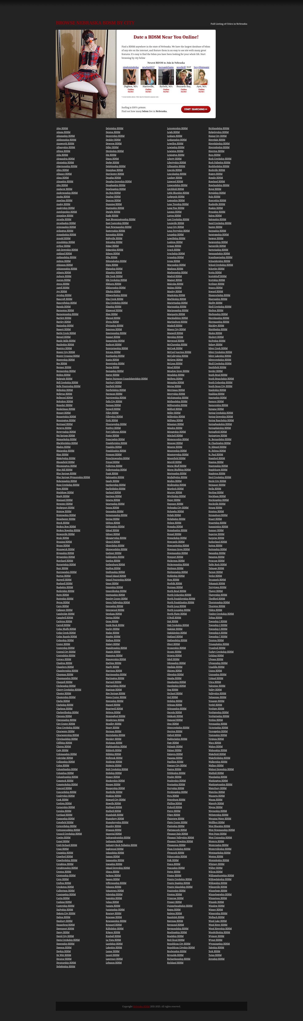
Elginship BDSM (114, 268)
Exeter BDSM (112, 374)
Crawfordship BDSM (66, 860)
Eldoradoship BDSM (116, 261)
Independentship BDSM (118, 837)
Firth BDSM (112, 420)
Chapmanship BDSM (67, 678)
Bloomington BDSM (66, 465)
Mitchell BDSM (175, 435)
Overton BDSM (174, 731)
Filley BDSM (112, 412)
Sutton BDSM (215, 545)
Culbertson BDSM (65, 890)
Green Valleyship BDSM (118, 602)
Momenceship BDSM (178, 439)
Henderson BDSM (115, 719)
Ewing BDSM (112, 367)
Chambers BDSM (65, 666)
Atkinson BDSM (64, 264)
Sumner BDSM (216, 530)
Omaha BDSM (174, 678)
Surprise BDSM (216, 537)
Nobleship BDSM (176, 575)
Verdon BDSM (216, 719)
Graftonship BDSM (115, 572)
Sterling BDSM (216, 492)
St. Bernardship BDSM (220, 439)
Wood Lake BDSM (218, 920)
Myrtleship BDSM (176, 496)
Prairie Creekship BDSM (179, 879)
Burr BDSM (62, 568)
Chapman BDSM (64, 674)
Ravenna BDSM (175, 920)
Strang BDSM (215, 507)
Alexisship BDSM (65, 162)
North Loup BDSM (176, 606)
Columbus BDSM (65, 773)
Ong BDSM (172, 689)
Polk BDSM (173, 860)
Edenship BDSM (114, 242)
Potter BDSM (173, 871)
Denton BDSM (113, 132)
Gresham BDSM (114, 613)
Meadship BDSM (175, 374)
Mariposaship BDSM (177, 310)
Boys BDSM (62, 488)
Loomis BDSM (174, 211)
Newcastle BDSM (176, 541)
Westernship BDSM (219, 845)
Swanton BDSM (216, 556)
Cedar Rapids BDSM (66, 636)
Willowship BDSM (218, 883)
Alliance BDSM (64, 173)
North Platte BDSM (177, 613)
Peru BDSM (173, 795)
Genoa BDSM (112, 507)
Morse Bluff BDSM (176, 465)
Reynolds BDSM (175, 955)
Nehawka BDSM (175, 511)
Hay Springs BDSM (115, 693)
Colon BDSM (62, 765)
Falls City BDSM (114, 401)
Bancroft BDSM (64, 298)
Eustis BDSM (112, 359)
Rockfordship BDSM (219, 166)
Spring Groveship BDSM (221, 416)
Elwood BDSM (113, 317)
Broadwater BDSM (65, 518)
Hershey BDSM (113, 738)
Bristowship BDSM (66, 515)
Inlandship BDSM (115, 852)
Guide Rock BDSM (115, 625)
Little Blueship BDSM (178, 192)
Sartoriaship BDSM (218, 249)
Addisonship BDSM (66, 139)
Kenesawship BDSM (116, 920)
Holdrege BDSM (114, 761)
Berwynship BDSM (66, 431)
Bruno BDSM (63, 545)
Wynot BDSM (215, 939)
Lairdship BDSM (114, 943)
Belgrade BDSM (64, 378)
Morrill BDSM (174, 462)
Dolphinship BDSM (116, 166)
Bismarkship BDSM (66, 439)
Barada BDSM (63, 306)
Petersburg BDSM (176, 799)
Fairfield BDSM (113, 386)
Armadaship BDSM (66, 234)
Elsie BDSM (112, 314)
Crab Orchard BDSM (66, 845)
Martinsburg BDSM (177, 321)
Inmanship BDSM (115, 860)
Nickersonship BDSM (178, 564)
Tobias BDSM (215, 617)
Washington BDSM (218, 780)
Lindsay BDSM (174, 177)
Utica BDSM (215, 682)
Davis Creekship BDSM (68, 939)
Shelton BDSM (216, 310)
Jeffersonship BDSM (116, 883)
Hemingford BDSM (115, 716)
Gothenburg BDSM (115, 564)
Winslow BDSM (217, 905)
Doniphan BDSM (114, 170)
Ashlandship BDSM (66, 257)
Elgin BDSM (112, 264)
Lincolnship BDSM (176, 173)
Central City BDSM (66, 651)
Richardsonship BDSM (178, 958)
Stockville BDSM (217, 503)
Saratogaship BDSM (219, 234)
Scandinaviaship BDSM (220, 257)
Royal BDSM (215, 189)
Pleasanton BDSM (176, 845)
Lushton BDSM (174, 242)
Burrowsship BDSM (66, 572)
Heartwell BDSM (114, 708)
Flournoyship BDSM (116, 424)
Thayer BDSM (216, 591)
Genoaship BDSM (115, 511)
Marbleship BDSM (176, 298)
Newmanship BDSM (177, 553)
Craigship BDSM (64, 852)
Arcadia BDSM (63, 219)
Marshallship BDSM (177, 317)
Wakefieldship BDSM (219, 757)
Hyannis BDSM (113, 829)
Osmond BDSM (175, 719)
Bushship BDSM (64, 587)
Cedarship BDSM (65, 640)
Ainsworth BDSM (65, 143)
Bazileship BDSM (65, 344)
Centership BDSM (65, 647)
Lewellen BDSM (175, 143)
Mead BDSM (173, 367)
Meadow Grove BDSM (178, 371)
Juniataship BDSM (115, 909)
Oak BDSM (172, 621)
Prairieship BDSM (176, 890)
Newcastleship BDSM (178, 545)
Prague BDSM (174, 875)
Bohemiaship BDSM (66, 481)
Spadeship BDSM (217, 390)
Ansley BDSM (63, 204)
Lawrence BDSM (114, 958)
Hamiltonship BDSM (116, 647)
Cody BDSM (62, 750)
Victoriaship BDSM (218, 727)
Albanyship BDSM (65, 147)
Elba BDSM (111, 257)
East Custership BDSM (117, 223)
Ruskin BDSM (216, 207)
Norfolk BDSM (174, 583)
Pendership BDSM (176, 780)
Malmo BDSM (174, 287)
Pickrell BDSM (174, 807)
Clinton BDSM (63, 746)
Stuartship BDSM (217, 522)
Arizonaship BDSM (66, 226)
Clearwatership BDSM (67, 735)
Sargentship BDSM (218, 242)
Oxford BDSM (174, 735)
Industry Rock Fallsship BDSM (121, 845)
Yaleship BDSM (216, 947)
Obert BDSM (173, 644)
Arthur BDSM (63, 245)
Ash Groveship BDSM (67, 249)
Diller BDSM (112, 147)
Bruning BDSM (64, 541)
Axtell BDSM (62, 287)
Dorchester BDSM (115, 173)
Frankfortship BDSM (116, 443)
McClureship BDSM (177, 344)
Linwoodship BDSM (177, 185)
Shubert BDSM (216, 336)
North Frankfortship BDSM (181, 598)
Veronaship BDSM (218, 723)
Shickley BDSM (216, 325)
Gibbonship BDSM (115, 526)
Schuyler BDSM (217, 268)
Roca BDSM (215, 154)
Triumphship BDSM (219, 644)
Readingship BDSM (177, 932)
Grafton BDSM (113, 568)
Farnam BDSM (113, 405)
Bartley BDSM (63, 321)
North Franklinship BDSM (180, 602)
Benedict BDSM (64, 405)
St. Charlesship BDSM (220, 443)
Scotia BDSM (215, 272)
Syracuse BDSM (217, 560)
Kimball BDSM (113, 936)
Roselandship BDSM (219, 185)
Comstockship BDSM (67, 784)
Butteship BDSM (64, 598)
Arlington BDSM (64, 230)
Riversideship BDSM (219, 147)
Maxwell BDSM (175, 333)
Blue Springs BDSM (66, 473)
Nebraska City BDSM (178, 507)
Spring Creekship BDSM (221, 412)
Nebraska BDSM (141, 1006)
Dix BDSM (111, 154)
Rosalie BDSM (216, 177)
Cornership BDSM (65, 807)
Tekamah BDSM (217, 583)
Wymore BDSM (216, 936)
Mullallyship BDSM (177, 477)
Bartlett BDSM (63, 317)
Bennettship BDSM (66, 416)
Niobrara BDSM (175, 568)
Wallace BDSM (216, 765)
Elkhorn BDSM (113, 283)
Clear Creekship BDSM (68, 727)
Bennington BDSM (66, 420)
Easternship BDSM (115, 230)
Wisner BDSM (216, 909)
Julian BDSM (112, 901)
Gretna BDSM (113, 617)
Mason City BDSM (176, 329)
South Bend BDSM (218, 374)
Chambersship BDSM (67, 670)
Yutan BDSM (215, 955)
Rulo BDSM (214, 196)
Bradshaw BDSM (65, 492)
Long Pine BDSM (175, 207)
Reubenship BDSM (176, 951)
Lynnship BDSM (175, 257)
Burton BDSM (63, 575)
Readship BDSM (175, 936)
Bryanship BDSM (65, 553)
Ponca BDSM (173, 864)
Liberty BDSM (174, 158)
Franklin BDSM (114, 446)
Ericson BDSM (113, 352)
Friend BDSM (113, 462)
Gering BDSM (113, 518)
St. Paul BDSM (216, 454)
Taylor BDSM (215, 575)
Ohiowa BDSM (174, 670)
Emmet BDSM (113, 336)
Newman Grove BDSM (178, 549)
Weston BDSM (216, 856)
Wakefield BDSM (217, 754)
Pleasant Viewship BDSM (180, 841)
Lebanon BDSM (114, 962)
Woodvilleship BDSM (219, 932)
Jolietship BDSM (114, 894)
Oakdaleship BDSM (177, 632)
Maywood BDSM (175, 340)
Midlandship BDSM (177, 401)
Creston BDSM (63, 871)
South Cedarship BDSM (220, 382)
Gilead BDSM (112, 530)
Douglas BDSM (113, 177)
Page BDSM (173, 742)
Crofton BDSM (63, 883)
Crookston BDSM (65, 886)
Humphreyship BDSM (117, 822)
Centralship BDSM (65, 655)
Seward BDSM (216, 291)
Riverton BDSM (216, 151)
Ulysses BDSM (216, 659)
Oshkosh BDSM (175, 716)
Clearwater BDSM (65, 731)
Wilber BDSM (215, 867)
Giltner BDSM (113, 534)
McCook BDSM (174, 348)
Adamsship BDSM (65, 135)
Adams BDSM (63, 132)
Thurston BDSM (217, 606)
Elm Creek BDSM (114, 298)
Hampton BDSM (114, 655)
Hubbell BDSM (113, 810)
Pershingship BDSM (177, 792)
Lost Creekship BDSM (178, 219)
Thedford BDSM (217, 598)
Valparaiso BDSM (217, 697)
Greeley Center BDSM (117, 598)
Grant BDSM (112, 583)
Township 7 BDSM (218, 636)
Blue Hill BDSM (64, 469)
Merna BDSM (174, 386)
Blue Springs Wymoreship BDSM (73, 477)
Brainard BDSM (64, 499)
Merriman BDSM (176, 390)
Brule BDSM (62, 537)
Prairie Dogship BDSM (178, 883)
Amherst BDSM (64, 189)
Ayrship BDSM (63, 295)
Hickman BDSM (114, 742)
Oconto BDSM (174, 651)
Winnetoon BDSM (218, 898)
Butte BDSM (62, 594)
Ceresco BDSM (63, 659)
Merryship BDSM (176, 393)
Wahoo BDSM (216, 746)
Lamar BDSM (113, 951)
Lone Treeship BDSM (178, 204)
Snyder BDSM (216, 371)
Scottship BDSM (217, 280)
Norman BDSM (175, 587)
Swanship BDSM (217, 553)
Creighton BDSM (64, 864)
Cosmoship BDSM (65, 818)
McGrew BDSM (175, 359)
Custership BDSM (65, 905)
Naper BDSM (173, 499)
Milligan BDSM (175, 420)
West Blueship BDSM (219, 826)
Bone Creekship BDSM (67, 484)
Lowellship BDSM (176, 238)
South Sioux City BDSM (220, 386)
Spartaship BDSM (218, 397)
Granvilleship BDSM (116, 591)
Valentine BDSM (217, 685)
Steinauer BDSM (217, 484)
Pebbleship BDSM (176, 773)
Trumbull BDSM (217, 647)
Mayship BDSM (175, 336)
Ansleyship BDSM (65, 207)
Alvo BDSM (62, 185)
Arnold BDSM (63, 238)
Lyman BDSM (174, 245)
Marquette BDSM (176, 314)
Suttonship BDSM (218, 549)
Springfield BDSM (218, 431)
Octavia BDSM (174, 655)
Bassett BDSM (63, 329)
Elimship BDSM (114, 272)
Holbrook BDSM (114, 757)
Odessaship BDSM (176, 663)
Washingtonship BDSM (220, 784)
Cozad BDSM (62, 841)
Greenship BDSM (114, 606)
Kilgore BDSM (113, 932)
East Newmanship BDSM (119, 226)
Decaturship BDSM (66, 962)
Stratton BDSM (216, 511)
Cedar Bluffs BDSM (66, 628)
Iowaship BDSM (114, 864)
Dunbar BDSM (113, 196)
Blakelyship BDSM (65, 458)
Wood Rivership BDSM (220, 928)
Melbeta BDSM (174, 378)
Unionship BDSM (217, 674)
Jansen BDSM (113, 879)
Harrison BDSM (114, 670)
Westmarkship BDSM (219, 852)
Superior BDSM (216, 534)
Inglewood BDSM (115, 848)
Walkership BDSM (218, 761)
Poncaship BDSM (176, 867)
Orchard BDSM (174, 693)
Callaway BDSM (64, 609)
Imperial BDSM (114, 833)
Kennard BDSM (114, 924)
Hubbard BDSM (114, 807)
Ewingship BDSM (115, 371)
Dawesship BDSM (65, 943)
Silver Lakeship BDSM (220, 355)
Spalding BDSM (217, 393)
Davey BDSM (62, 932)
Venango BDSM (216, 700)
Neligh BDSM (174, 515)
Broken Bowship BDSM (68, 530)
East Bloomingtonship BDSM (121, 219)
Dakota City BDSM (65, 913)
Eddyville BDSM (114, 238)
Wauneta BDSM (217, 795)
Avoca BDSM (62, 283)
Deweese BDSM (114, 143)
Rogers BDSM (215, 173)
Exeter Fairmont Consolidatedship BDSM (127, 378)
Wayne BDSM (215, 807)
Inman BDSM (113, 856)
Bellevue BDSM (64, 393)
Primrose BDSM (175, 898)
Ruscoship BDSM (217, 200)
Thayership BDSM (218, 594)
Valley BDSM (215, 689)
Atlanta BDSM (63, 272)
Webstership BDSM (218, 814)
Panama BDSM (174, 757)
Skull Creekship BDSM (220, 363)
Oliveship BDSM (175, 674)
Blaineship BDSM (65, 450)
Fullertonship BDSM (116, 469)
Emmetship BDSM (115, 340)
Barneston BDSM (65, 310)
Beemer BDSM (63, 367)
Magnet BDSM (174, 280)
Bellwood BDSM (64, 397)
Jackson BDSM (113, 875)
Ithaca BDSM (112, 871)
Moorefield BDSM (176, 458)
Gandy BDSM (112, 481)
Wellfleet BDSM (217, 822)
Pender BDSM (174, 776)
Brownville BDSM (65, 534)
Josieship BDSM (114, 898)
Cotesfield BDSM (64, 822)
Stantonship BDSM (218, 465)
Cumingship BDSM (66, 894)
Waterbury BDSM (218, 788)
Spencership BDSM (218, 405)
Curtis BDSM (63, 898)
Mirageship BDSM (176, 431)
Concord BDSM (64, 788)
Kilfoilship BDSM (115, 928)
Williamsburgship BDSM (221, 875)
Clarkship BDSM (64, 704)
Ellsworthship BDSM (116, 295)
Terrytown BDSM (217, 587)
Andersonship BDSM (67, 192)
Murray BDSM (174, 492)
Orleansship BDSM (176, 708)
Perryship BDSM (175, 788)
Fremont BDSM (114, 454)
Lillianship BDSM (176, 166)
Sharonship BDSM (218, 298)
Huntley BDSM (113, 826)
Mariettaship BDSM (177, 302)
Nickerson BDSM (176, 560)
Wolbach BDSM (217, 917)
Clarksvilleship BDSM (67, 712)
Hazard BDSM (113, 704)
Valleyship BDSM (217, 693)
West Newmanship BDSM (222, 829)
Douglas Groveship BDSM (119, 181)
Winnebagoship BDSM (220, 894)
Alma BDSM (62, 177)
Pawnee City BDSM (177, 765)
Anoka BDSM (63, 196)
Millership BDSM (176, 416)
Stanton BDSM (216, 462)
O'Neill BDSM (174, 617)
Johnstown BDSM (115, 890)
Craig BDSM (62, 848)
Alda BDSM (62, 154)
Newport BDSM (175, 556)
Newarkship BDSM (177, 537)
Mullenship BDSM (176, 484)
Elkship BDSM (113, 291)
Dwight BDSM (113, 211)
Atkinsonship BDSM (66, 268)
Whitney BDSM (216, 864)
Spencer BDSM (216, 401)
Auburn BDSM (63, 276)
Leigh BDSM (173, 132)
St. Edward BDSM (217, 446)
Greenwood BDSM (115, 609)
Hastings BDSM (114, 689)
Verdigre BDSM (216, 708)
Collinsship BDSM (65, 761)
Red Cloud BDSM (176, 939)
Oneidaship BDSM (176, 685)
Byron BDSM (63, 602)
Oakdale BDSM (174, 628)
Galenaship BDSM (115, 477)
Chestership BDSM (66, 697)
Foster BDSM (112, 435)
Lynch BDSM (173, 249)
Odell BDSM (173, 659)
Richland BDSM (175, 962)
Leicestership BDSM (177, 128)
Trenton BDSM (216, 640)
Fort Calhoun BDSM (116, 431)
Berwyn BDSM (63, 427)
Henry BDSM (112, 727)
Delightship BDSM (65, 966)
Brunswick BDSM (65, 549)
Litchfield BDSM (175, 189)
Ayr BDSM (61, 291)
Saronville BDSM (217, 245)
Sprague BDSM (216, 408)
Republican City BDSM (178, 943)
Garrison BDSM (114, 496)
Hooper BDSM (113, 784)
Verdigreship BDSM (219, 712)
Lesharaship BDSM (177, 139)
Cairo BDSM (62, 606)
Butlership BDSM (65, 591)
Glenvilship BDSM (115, 545)
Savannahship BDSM (219, 253)
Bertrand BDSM (64, 424)
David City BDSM (65, 936)
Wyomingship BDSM (219, 943)
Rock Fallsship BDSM (219, 162)
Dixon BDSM (112, 158)
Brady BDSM (62, 496)
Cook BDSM (62, 799)
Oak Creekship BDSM (178, 625)
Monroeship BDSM (177, 450)
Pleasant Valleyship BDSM (180, 837)
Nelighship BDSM (176, 518)
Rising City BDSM (218, 135)
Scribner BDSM (216, 283)
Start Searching (196, 109)
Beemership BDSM (66, 371)
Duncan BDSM (113, 200)
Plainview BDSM (175, 818)
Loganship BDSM (176, 200)
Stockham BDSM (217, 496)
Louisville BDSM (175, 223)
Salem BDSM (215, 215)
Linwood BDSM (175, 181)
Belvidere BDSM (64, 401)
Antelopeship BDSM (66, 211)
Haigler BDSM (113, 636)
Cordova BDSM (64, 803)
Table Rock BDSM (218, 564)
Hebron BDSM (113, 712)
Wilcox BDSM (216, 871)
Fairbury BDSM (114, 382)
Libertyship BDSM (176, 162)
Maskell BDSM (174, 325)
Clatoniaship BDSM (66, 719)
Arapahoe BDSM (64, 215)
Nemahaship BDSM (177, 530)
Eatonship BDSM (114, 234)
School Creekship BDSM (221, 264)
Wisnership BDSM (218, 913)
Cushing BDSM (64, 901)
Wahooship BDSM (218, 750)
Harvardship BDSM (116, 685)
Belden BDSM (63, 374)
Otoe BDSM (173, 723)
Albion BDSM (63, 151)
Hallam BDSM (113, 640)
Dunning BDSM (114, 204)
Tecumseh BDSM (217, 579)
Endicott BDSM (114, 344)
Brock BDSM (62, 522)
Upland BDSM (216, 678)
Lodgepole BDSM (175, 196)
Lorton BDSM (174, 215)
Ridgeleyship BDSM (219, 132)
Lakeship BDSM (114, 947)
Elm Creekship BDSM (117, 302)
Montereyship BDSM (178, 454)
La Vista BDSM (113, 939)
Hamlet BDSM (113, 651)
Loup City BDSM (175, 226)
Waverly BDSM (216, 803)
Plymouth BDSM (175, 852)
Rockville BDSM (217, 170)
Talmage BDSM (216, 568)
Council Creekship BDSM (69, 833)
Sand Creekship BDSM (220, 223)
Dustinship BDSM (115, 207)
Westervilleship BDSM (220, 848)
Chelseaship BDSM (66, 685)
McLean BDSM (174, 363)
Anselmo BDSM (64, 200)
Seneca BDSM (216, 287)
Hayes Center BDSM (116, 697)
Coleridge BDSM (64, 757)
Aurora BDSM (63, 280)
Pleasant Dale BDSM (177, 833)
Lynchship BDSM (176, 253)
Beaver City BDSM (65, 352)
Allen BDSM (62, 170)
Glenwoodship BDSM (116, 549)
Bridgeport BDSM (65, 507)
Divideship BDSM (115, 151)
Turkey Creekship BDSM (221, 651)
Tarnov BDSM (216, 572)
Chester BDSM (63, 693)
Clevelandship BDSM (67, 738)
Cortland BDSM (64, 814)
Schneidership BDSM (219, 261)
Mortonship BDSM (176, 473)
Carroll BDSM (63, 625)
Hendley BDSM (113, 723)
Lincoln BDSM (174, 170)
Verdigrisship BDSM (219, 716)
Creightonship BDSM (67, 867)
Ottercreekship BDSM (178, 727)
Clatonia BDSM (64, 716)
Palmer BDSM (174, 750)
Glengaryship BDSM (116, 537)
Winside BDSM (216, 901)
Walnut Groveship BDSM (221, 769)
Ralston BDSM (174, 913)
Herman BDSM (113, 731)
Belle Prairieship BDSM (68, 386)
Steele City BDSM (217, 481)
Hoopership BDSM (115, 788)
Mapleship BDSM (176, 295)
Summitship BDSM (218, 526)
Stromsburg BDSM (218, 515)
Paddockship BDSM (177, 738)
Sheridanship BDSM (219, 317)
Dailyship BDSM (64, 909)
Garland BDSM (113, 492)
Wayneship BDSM (218, 810)
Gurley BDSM (113, 628)
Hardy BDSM (112, 666)
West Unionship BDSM (220, 837)
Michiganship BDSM (177, 397)
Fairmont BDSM (114, 393)
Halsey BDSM (113, 644)
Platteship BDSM (175, 826)
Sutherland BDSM (218, 541)
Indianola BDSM (114, 841)
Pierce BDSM (173, 810)
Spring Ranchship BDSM (221, 420)
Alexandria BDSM (65, 158)
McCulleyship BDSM (177, 355)
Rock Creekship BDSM (220, 158)
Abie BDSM (62, 128)
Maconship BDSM (176, 264)
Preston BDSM (174, 894)
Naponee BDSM (175, 503)
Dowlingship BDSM (116, 189)
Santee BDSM (215, 226)
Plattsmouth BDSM (177, 829)
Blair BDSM (62, 454)
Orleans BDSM (174, 704)
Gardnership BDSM (116, 484)
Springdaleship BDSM (220, 427)
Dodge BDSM (112, 162)
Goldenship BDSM (115, 556)
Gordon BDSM (113, 560)
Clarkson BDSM (64, 708)
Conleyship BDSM (65, 795)
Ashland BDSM (64, 253)
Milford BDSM (174, 408)
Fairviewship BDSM (116, 397)
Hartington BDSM (115, 678)
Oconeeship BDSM (176, 647)
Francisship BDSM (115, 439)
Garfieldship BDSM (115, 488)
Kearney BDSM (113, 913)
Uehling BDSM (216, 655)
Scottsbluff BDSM (218, 276)
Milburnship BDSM (177, 405)
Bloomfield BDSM (65, 462)
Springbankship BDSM (220, 424)
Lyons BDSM (173, 261)
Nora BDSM (173, 579)
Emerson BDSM (114, 329)
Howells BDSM (113, 803)
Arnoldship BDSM (65, 242)
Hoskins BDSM (113, 795)
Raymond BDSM (175, 924)
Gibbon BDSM (113, 522)
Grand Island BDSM (116, 575)
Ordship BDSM (174, 700)
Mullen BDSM (174, 481)
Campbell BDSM (64, 617)
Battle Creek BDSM (66, 333)
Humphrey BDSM (115, 818)
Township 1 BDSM (218, 621)
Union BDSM (215, 670)
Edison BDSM (113, 253)
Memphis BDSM (175, 382)
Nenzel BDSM (174, 534)
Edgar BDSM (112, 245)
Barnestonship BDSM (67, 314)
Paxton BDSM (174, 769)
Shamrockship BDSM (219, 295)
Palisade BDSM (174, 746)
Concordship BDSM (66, 792)
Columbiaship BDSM (67, 769)
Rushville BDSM (217, 204)
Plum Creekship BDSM (178, 848)
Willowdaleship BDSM (220, 879)
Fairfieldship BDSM (116, 390)
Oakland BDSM (175, 636)
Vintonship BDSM (218, 735)
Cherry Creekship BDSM (68, 689)
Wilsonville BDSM (218, 886)
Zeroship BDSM (217, 958)
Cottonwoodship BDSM (68, 829)
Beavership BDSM (65, 359)
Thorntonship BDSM (219, 602)
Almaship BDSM (64, 181)
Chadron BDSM (64, 663)
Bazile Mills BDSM (66, 340)
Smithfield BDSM (217, 367)
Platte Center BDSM (177, 822)
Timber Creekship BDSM (221, 613)
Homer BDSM (113, 776)
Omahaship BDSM (176, 682)
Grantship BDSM (114, 587)
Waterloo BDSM (217, 792)
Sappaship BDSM (217, 230)
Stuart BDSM (215, 518)
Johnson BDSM (113, 886)
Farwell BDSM (113, 408)
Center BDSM (63, 644)
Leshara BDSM (174, 135)
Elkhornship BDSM (116, 287)
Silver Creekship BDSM (220, 352)
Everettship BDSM (115, 363)
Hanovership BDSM (116, 659)
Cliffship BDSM (64, 742)
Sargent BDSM (216, 238)
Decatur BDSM (64, 958)
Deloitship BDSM (114, 128)
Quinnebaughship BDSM (179, 905)
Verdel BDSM (215, 704)
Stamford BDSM (217, 458)
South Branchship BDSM (221, 378)
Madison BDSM (175, 268)
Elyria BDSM (112, 321)
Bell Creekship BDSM (67, 382)
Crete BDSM (62, 879)
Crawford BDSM (64, 856)
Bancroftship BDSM (66, 302)
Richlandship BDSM (219, 128)
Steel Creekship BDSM (220, 477)
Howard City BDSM (116, 799)
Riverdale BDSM (217, 139)
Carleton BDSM (64, 621)
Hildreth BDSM (114, 750)
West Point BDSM (218, 833)
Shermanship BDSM (219, 321)
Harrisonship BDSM (116, 674)
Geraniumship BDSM (116, 515)
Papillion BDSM (175, 761)
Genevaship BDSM (115, 503)
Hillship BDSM (113, 754)
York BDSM (214, 951)
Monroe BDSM (174, 446)
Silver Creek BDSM (218, 348)
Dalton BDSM (63, 917)
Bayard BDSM (63, 336)
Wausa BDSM (215, 799)
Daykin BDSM (63, 951)
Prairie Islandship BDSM (180, 886)
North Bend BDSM (176, 591)
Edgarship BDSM (114, 249)
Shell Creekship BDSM (220, 306)
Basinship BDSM (64, 325)
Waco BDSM (215, 742)
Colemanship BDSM (66, 754)
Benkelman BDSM (65, 408)
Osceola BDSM (174, 712)
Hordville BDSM (114, 792)
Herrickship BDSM (115, 735)
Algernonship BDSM (66, 166)
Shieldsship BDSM (218, 329)
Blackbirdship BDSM (67, 443)
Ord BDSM (172, 697)
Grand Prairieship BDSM (118, 579)
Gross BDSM (112, 621)
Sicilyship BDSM (217, 340)
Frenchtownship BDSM (118, 458)
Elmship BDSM (113, 306)
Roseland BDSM (217, 181)
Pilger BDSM (173, 814)
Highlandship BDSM (116, 746)
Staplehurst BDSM (218, 469)
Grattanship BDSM (115, 594)
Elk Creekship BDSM (116, 280)
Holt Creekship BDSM (117, 769)
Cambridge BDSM (65, 613)
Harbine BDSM (113, 663)
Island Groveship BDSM (118, 867)
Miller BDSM (174, 412)
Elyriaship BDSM (114, 325)
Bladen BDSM (63, 446)
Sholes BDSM (215, 333)
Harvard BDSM (113, 682)
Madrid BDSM (174, 276)
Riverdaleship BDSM (219, 143)
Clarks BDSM (63, 700)
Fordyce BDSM (113, 427)
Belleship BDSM (64, 390)
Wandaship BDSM (218, 776)
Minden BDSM (174, 427)
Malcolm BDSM (175, 283)
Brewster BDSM (64, 503)
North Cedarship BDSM (179, 594)
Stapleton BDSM (217, 473)
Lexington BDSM (175, 154)
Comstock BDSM (64, 780)
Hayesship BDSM (114, 700)
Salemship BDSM (217, 219)
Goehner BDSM (113, 553)
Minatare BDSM (175, 424)
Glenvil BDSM (113, 541)
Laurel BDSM (113, 955)
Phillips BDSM (174, 803)
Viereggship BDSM (218, 731)
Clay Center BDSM (65, 723)
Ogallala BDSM (174, 666)
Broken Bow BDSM (66, 526)
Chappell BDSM (64, 682)
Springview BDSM (218, 435)
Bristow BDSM (63, 511)
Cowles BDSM (63, 837)
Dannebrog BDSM (65, 924)
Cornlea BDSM (63, 810)
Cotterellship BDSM (66, 826)
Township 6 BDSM (218, 632)
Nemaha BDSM (175, 526)
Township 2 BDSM (218, 625)
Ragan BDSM (174, 909)
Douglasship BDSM (115, 185)
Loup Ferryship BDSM (178, 230)
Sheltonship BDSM (218, 314)
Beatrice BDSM (64, 348)
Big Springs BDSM (65, 435)
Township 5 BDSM (218, 628)
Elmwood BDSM (114, 310)
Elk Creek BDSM (114, 276)
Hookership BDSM (115, 780)
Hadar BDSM (112, 632)
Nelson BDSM (174, 522)
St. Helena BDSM (217, 450)
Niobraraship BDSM (177, 572)
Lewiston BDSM (175, 151)
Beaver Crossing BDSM (68, 355)
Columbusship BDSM (67, 776)
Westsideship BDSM (219, 860)
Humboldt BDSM (114, 814)
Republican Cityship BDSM (181, 947)
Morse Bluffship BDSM (179, 469)
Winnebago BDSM (218, 890)
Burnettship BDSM (66, 564)
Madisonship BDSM (177, 272)
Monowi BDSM (175, 443)
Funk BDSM (112, 473)
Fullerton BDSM (114, 465)
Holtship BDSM (114, 773)
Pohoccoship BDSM (177, 856)
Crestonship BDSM (66, 875)
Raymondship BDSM (177, 928)
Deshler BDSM (113, 139)
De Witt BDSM (63, 955)
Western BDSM (216, 841)
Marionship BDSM (176, 306)
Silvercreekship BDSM (220, 359)
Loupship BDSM (175, 234)
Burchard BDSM (64, 560)
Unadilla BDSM (216, 666)
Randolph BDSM (175, 917)
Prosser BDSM (174, 901)
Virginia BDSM (216, 738)
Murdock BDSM (175, 488)
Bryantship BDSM (65, 556)
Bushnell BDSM (64, 583)
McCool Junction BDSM (179, 352)
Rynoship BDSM (217, 211)
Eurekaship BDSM (115, 355)
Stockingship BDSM (219, 499)
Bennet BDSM (63, 412)
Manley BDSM (174, 291)
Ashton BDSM (63, 261)
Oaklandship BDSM (177, 640)
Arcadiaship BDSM (66, 223)
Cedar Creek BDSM (66, 632)
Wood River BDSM (218, 924)
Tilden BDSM (215, 609)
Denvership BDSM (115, 135)
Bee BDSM (61, 363)
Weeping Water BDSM (220, 818)
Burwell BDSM (64, 579)
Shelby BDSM (215, 302)
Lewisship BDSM (175, 147)
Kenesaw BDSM (114, 917)
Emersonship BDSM (116, 333)
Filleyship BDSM (114, 416)
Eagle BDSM (112, 215)
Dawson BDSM (64, 947)
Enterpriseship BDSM (117, 348)
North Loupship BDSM (178, 609)
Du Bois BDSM (113, 192)
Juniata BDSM (113, 905)
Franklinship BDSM (116, 450)
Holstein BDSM (113, 765)
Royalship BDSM (217, 192)
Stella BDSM (215, 488)
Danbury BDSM (64, 920)
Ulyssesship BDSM (218, 663)
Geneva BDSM (113, 499)
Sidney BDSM (215, 344)
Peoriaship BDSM (176, 784)
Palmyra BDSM (175, 754)
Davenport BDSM (65, 928)
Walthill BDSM (216, 773)
